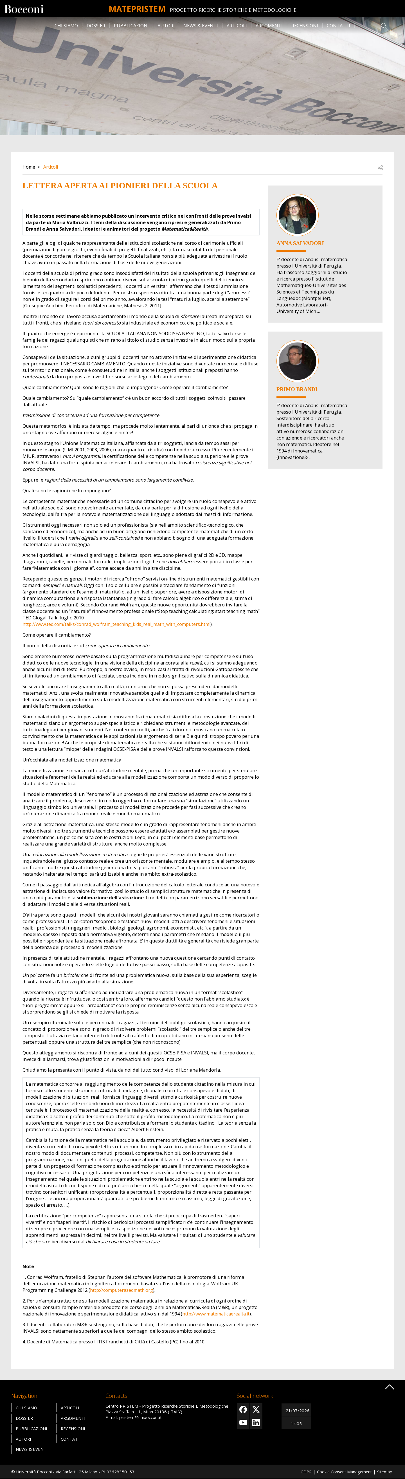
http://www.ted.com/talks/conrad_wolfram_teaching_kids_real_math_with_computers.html (120, 624)
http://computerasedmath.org (122, 1290)
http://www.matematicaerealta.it (217, 1313)
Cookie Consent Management (342, 1471)
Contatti (338, 25)
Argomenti (269, 25)
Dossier (96, 25)
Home (29, 167)
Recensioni (304, 25)
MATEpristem (137, 8)
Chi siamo (66, 25)
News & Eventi (200, 25)
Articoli (237, 25)
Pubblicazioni (131, 25)
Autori (166, 25)
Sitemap (384, 1471)
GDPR (303, 1471)
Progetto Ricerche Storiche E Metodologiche (236, 9)
